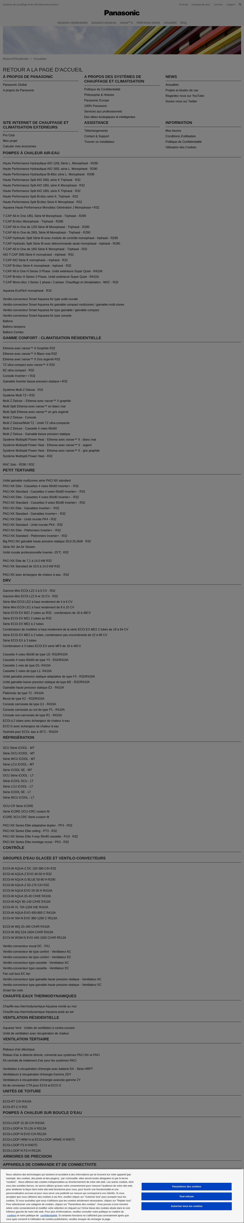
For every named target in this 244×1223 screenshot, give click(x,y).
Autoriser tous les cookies (186, 1206)
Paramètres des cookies (186, 1186)
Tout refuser (186, 1196)
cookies (11, 1215)
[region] (122, 1196)
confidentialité (48, 1215)
